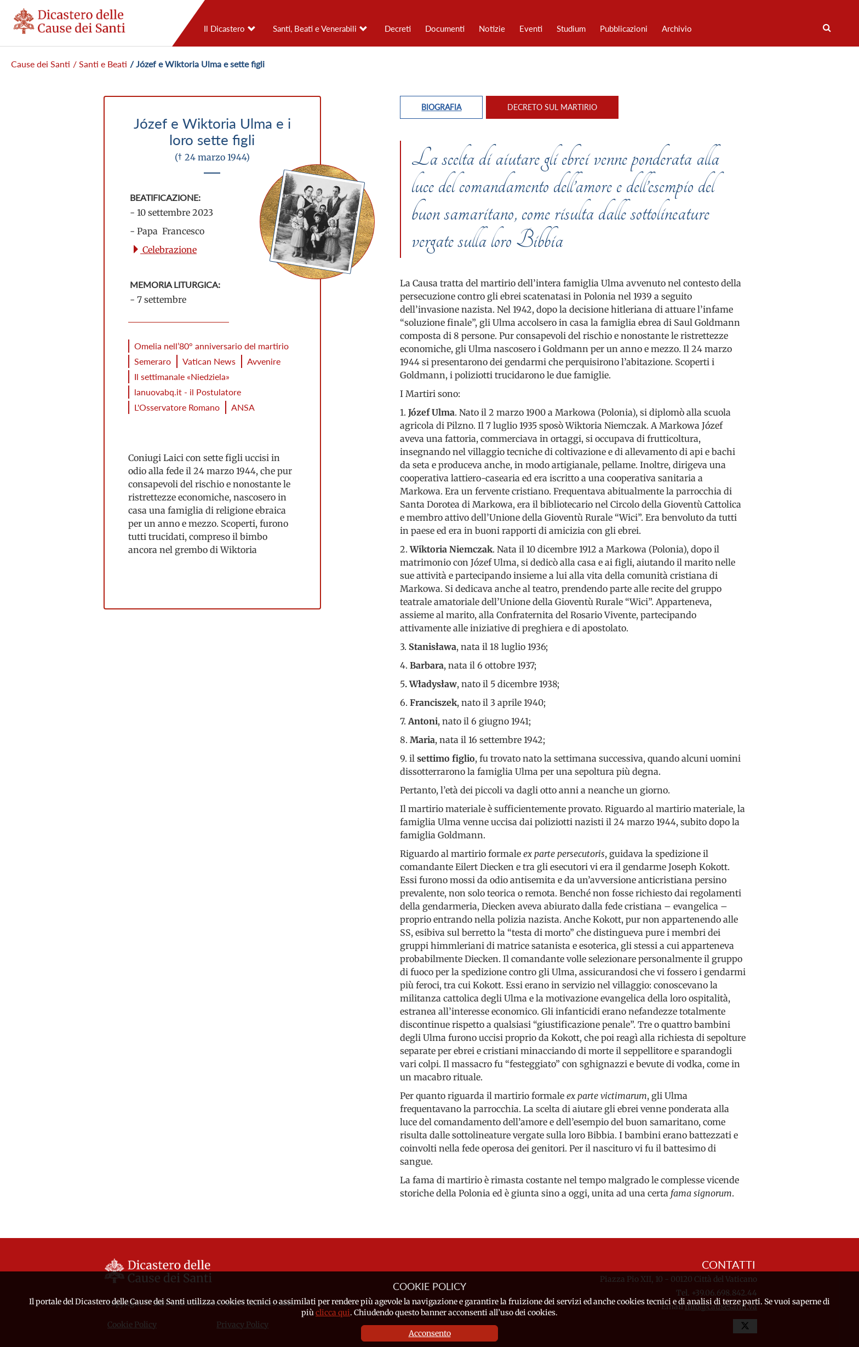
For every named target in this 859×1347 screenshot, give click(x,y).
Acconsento (430, 1333)
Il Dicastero (224, 28)
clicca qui (333, 1312)
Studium (571, 28)
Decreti (398, 28)
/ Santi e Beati (100, 64)
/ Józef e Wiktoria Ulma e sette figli (197, 64)
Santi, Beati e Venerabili (315, 28)
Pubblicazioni (624, 28)
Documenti (445, 28)
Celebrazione (164, 249)
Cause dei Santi (40, 64)
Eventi (530, 28)
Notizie (492, 28)
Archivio (677, 28)
